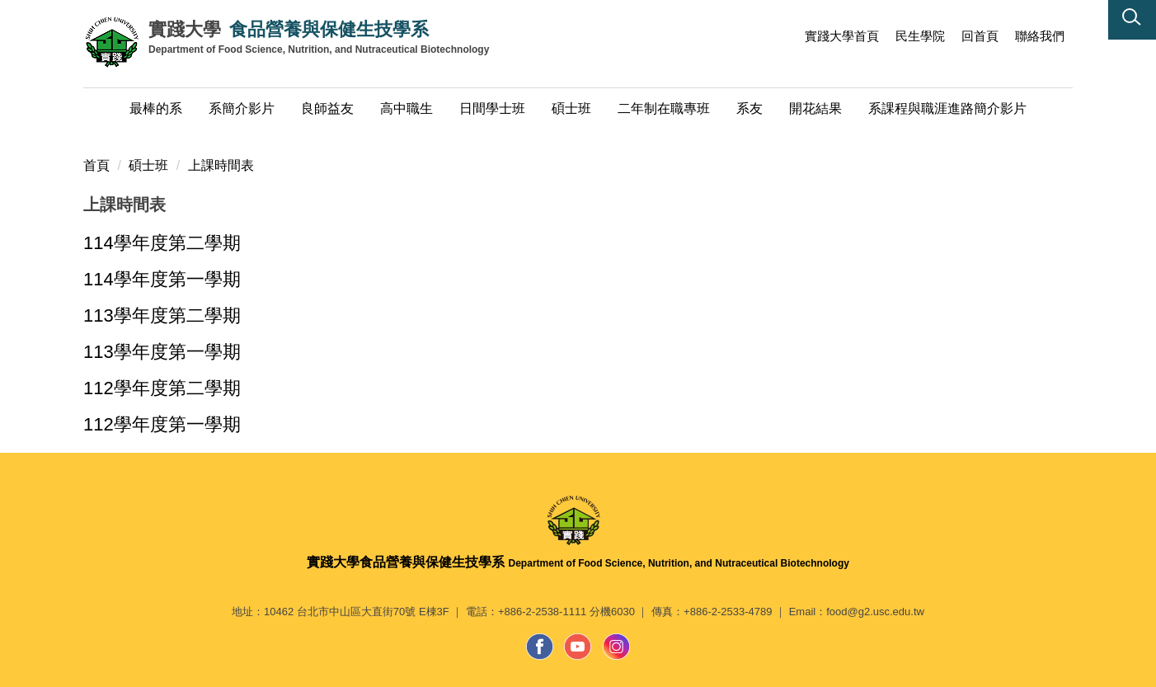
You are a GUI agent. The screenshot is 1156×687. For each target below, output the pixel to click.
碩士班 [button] (571, 108)
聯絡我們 (1039, 36)
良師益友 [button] (327, 108)
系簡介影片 (242, 108)
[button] (1132, 20)
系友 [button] (749, 108)
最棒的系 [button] (155, 108)
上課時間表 (221, 165)
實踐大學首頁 (842, 36)
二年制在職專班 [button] (664, 108)
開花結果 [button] (815, 108)
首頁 (96, 165)
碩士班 (148, 165)
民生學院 (920, 36)
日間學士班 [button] (492, 108)
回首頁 (980, 36)
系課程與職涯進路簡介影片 (947, 108)
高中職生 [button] (406, 108)
